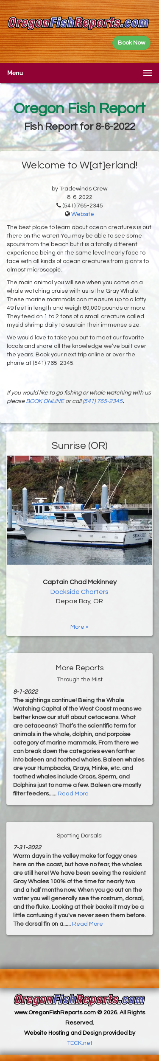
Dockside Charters (79, 591)
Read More (73, 794)
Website (82, 214)
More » (79, 627)
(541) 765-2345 (103, 401)
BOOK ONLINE (45, 401)
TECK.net (79, 1043)
